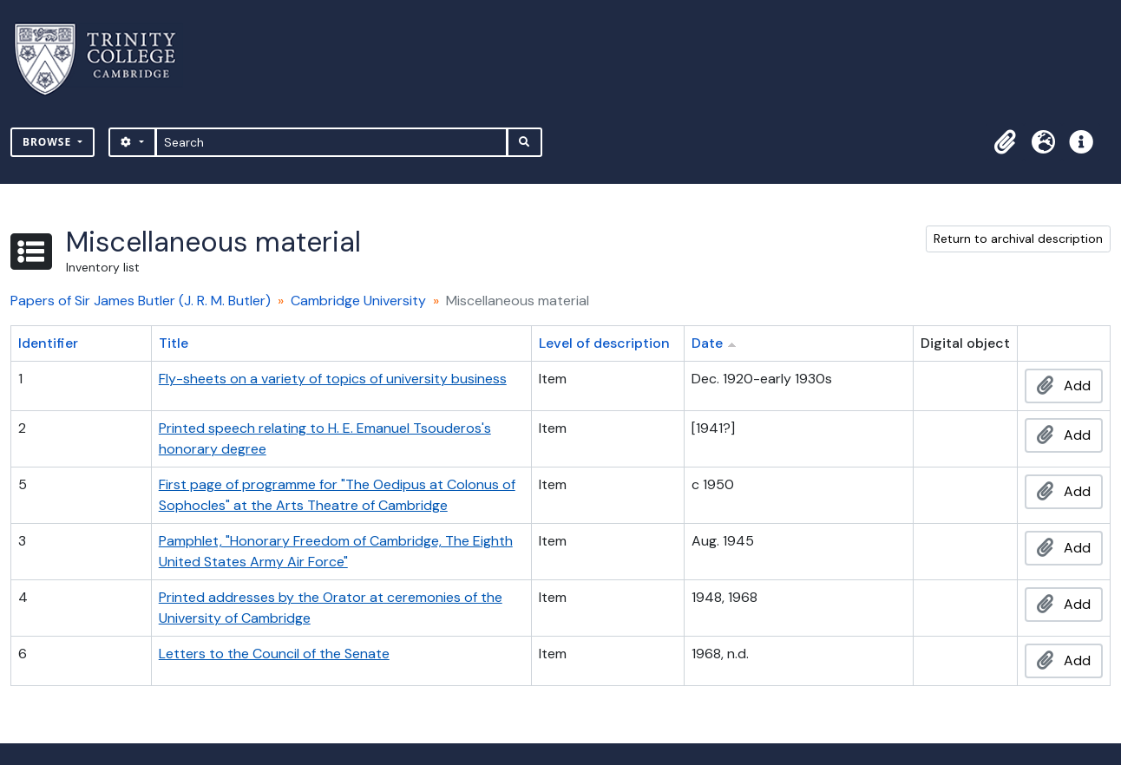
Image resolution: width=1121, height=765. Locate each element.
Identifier (48, 343)
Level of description (604, 343)
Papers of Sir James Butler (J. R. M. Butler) (140, 300)
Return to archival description (1018, 238)
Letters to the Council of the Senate (274, 653)
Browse (49, 141)
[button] (1005, 142)
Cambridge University (358, 300)
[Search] (331, 142)
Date (707, 343)
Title (173, 343)
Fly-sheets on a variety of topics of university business (333, 378)
